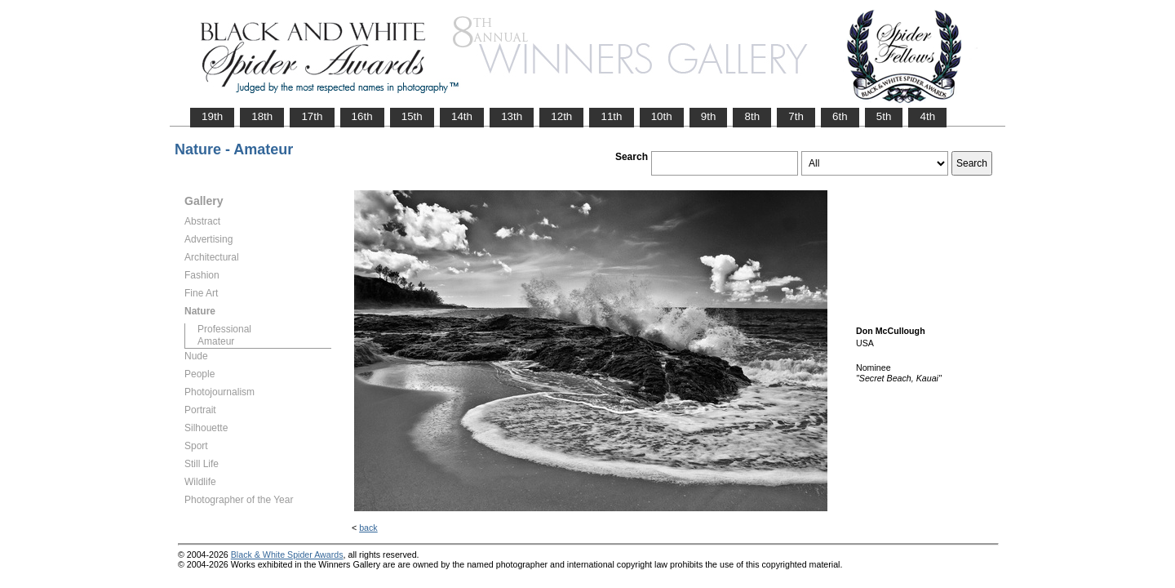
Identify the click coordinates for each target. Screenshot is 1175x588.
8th (752, 116)
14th (461, 116)
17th (311, 116)
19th (212, 116)
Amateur (215, 341)
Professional (224, 329)
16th (362, 116)
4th (927, 116)
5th (884, 116)
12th (561, 116)
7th (796, 116)
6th (840, 116)
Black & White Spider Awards (287, 554)
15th (412, 116)
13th (511, 116)
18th (262, 116)
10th (661, 116)
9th (708, 116)
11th (611, 116)
